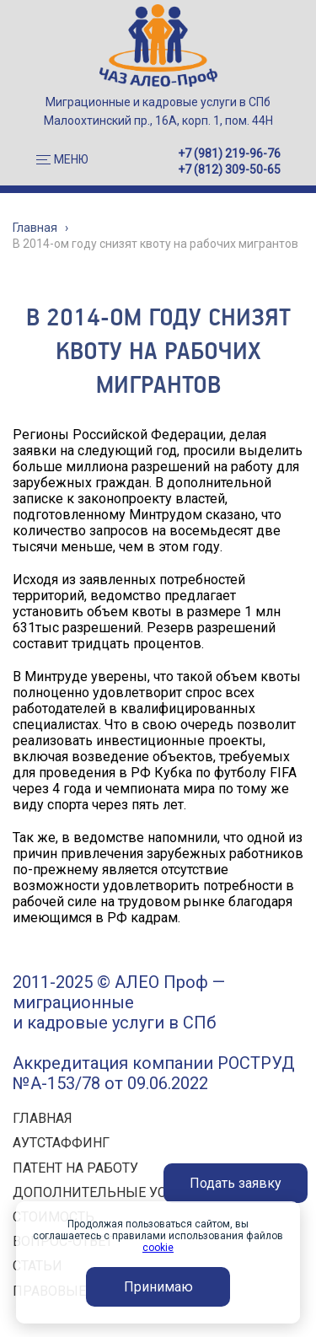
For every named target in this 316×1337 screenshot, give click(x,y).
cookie (158, 1248)
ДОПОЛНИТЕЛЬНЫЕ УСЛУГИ (107, 1192)
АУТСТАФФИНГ (61, 1143)
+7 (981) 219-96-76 (229, 153)
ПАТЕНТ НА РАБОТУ (75, 1168)
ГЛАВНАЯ (42, 1118)
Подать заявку (235, 1183)
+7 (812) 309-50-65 (229, 169)
